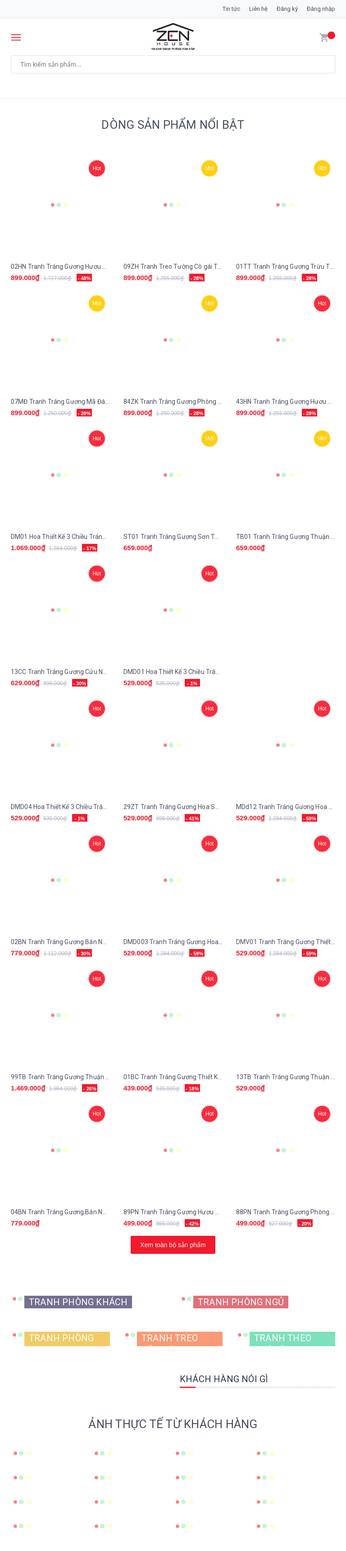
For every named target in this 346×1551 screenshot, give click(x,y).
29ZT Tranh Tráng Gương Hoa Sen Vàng (181, 806)
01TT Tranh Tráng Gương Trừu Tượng (290, 266)
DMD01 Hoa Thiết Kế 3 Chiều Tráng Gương (183, 671)
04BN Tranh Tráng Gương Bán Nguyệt (64, 1212)
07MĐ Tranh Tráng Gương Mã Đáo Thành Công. (79, 401)
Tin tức (231, 8)
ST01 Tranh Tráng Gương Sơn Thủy (174, 536)
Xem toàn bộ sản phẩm (172, 1244)
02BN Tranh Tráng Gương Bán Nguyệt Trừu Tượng (82, 941)
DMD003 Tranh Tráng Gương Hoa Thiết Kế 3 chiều (193, 941)
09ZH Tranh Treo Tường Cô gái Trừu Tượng (185, 266)
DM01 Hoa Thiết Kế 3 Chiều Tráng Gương (69, 536)
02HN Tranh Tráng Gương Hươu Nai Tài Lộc (72, 266)
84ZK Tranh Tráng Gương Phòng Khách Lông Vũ (191, 401)
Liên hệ (258, 8)
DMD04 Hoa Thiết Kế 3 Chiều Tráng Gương (71, 806)
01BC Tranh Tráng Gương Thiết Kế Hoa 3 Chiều (189, 1077)
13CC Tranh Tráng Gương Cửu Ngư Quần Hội (74, 671)
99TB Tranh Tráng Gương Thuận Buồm (67, 1077)
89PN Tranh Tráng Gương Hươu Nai (173, 1212)
